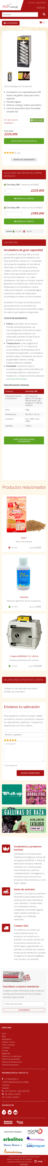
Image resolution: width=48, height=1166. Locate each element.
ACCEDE (31, 3)
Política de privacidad (11, 1059)
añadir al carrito (24, 199)
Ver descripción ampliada (11, 121)
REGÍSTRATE (41, 3)
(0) (42, 22)
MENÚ (41, 7)
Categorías (11, 23)
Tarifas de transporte (24, 160)
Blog (4, 1036)
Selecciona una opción (24, 141)
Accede (5, 1050)
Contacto (6, 1048)
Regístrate (6, 1053)
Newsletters (7, 1039)
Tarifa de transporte (10, 1065)
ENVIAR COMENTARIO (30, 773)
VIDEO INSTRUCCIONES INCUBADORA (24, 440)
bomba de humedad (17, 379)
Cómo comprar (8, 1045)
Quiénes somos (8, 1042)
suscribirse (24, 1010)
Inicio (4, 1033)
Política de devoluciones (12, 1062)
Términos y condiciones (11, 1056)
